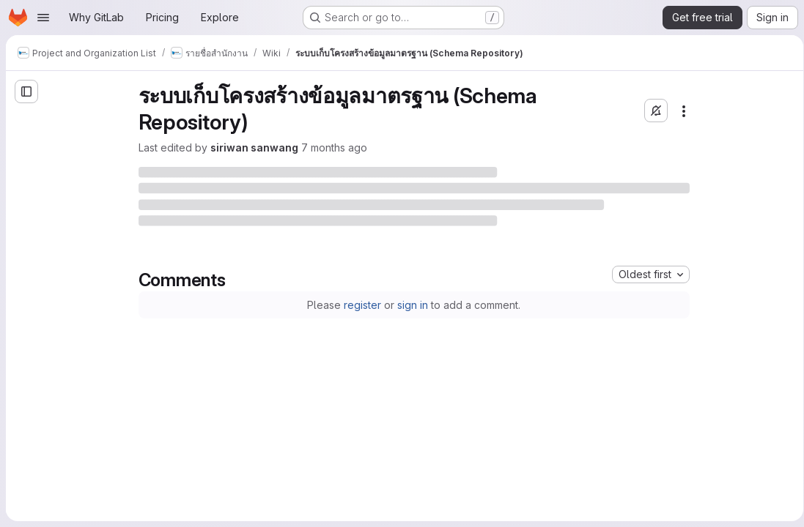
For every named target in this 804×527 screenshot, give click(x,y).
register (360, 305)
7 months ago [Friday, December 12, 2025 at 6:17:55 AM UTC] (331, 147)
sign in (410, 305)
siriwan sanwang (251, 147)
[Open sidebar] (26, 91)
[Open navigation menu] (43, 17)
